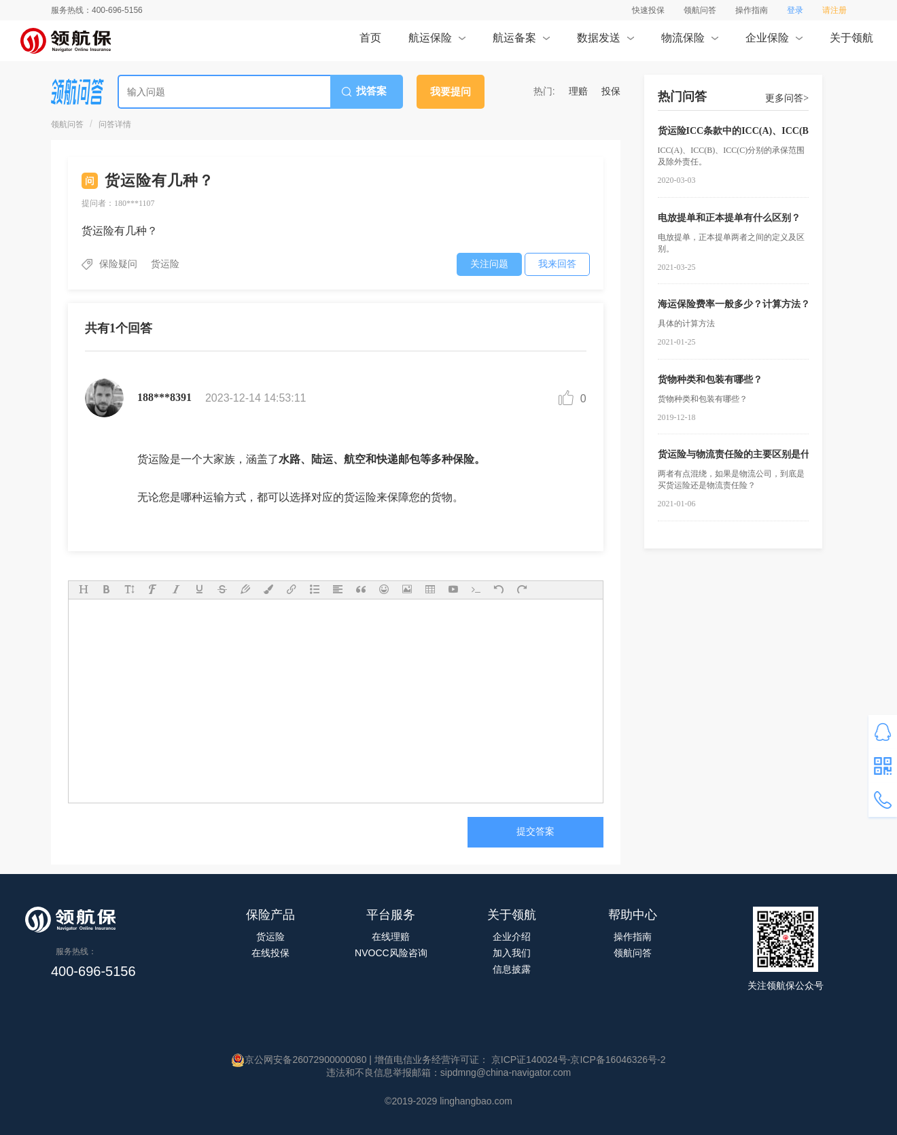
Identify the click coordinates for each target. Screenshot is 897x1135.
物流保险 (689, 42)
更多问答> (787, 98)
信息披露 (512, 969)
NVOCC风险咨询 (391, 952)
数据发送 (605, 42)
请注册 (834, 10)
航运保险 (436, 42)
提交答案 (535, 831)
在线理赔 (391, 936)
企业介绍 (512, 936)
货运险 (270, 936)
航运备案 (521, 42)
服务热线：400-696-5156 (97, 10)
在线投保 (270, 952)
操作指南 (751, 10)
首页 (370, 42)
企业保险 (773, 42)
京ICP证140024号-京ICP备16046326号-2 (577, 1059)
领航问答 (700, 10)
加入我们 (512, 952)
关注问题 (489, 263)
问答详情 (115, 124)
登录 (795, 10)
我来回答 (557, 263)
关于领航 (851, 42)
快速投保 (648, 10)
